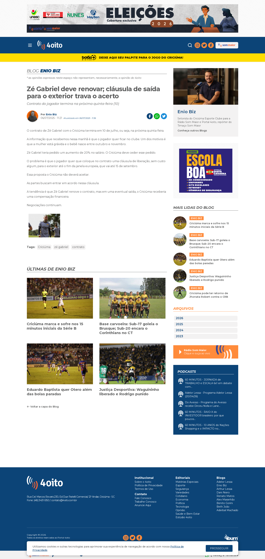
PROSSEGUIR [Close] (219, 548)
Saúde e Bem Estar (188, 513)
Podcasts (187, 372)
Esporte (180, 485)
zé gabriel (61, 247)
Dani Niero (223, 492)
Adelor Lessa (224, 481)
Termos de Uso (144, 489)
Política (180, 503)
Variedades (182, 492)
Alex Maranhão (226, 499)
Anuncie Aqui (143, 505)
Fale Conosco (143, 498)
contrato (78, 247)
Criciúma (44, 247)
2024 (179, 330)
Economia (182, 499)
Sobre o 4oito (143, 481)
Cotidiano (181, 496)
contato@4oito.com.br (64, 500)
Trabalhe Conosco (145, 501)
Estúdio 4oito (184, 517)
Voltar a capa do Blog (43, 406)
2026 (179, 318)
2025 (179, 324)
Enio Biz (51, 114)
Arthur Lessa (224, 489)
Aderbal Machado (227, 510)
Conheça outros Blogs (192, 130)
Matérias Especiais (187, 481)
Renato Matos (225, 496)
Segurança (182, 489)
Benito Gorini (225, 503)
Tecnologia (182, 506)
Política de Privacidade (149, 485)
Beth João (223, 506)
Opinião (180, 510)
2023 (179, 336)
